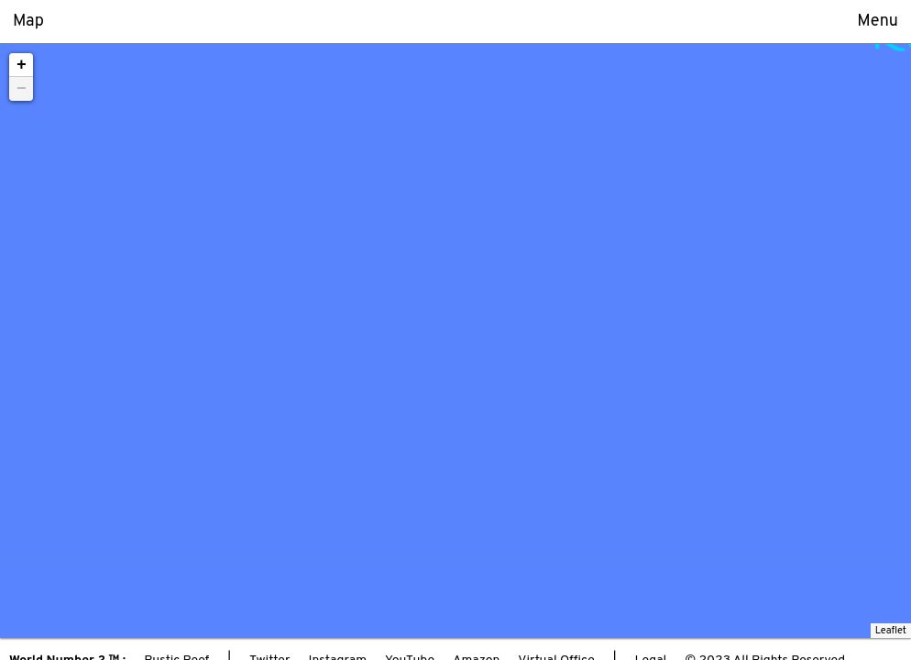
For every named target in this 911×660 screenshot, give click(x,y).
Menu (877, 21)
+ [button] (21, 65)
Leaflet (890, 630)
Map (28, 21)
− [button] (21, 89)
